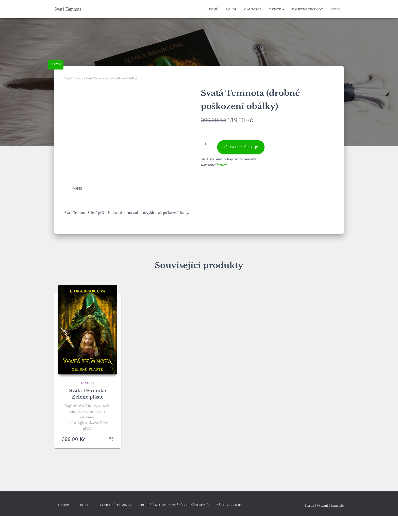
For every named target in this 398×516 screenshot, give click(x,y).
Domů (213, 9)
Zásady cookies (229, 505)
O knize (276, 9)
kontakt (83, 505)
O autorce (252, 9)
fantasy (78, 78)
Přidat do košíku (238, 147)
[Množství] (207, 144)
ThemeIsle (336, 505)
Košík (335, 9)
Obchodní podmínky (115, 505)
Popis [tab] (77, 189)
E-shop (231, 9)
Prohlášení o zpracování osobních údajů (174, 505)
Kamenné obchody (307, 9)
